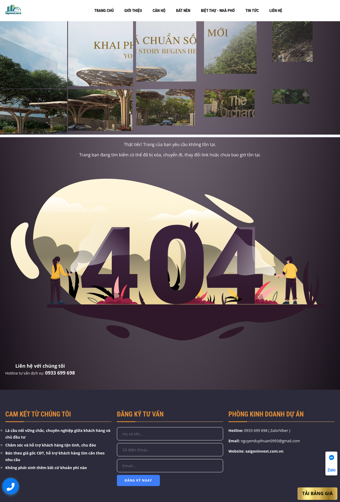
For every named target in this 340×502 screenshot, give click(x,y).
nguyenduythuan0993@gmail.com (270, 440)
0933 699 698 (60, 373)
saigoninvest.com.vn (264, 451)
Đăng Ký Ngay (138, 480)
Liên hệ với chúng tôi (40, 366)
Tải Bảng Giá (318, 494)
